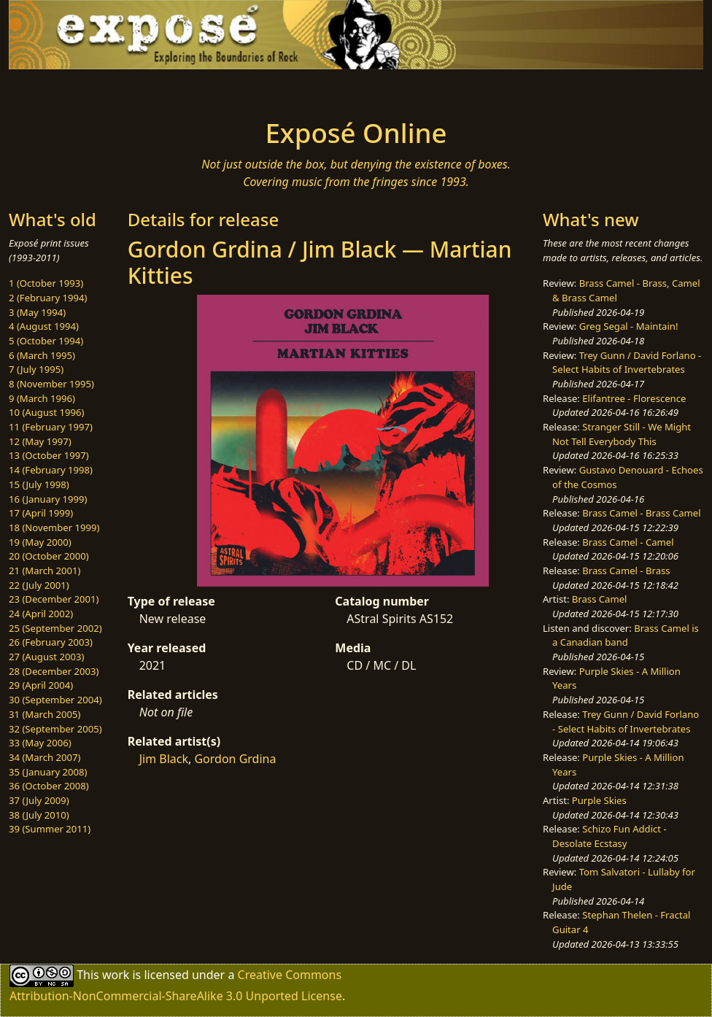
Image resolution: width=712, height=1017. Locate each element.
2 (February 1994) (48, 297)
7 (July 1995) (36, 369)
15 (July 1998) (39, 484)
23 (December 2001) (53, 599)
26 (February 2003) (51, 642)
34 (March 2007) (44, 757)
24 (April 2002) (41, 613)
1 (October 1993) (46, 283)
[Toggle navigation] (131, 89)
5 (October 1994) (46, 340)
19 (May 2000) (40, 542)
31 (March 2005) (44, 714)
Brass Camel (599, 599)
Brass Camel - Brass (626, 570)
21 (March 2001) (44, 570)
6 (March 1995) (42, 355)
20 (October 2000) (49, 555)
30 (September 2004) (55, 699)
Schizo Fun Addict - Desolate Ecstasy (609, 836)
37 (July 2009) (39, 800)
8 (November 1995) (51, 383)
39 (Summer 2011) (49, 828)
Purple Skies (599, 800)
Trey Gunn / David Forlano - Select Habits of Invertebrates (626, 362)
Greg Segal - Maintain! (628, 326)
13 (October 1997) (49, 455)
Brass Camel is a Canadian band (625, 635)
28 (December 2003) (53, 671)
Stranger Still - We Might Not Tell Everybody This (621, 434)
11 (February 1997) (51, 426)
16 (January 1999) (48, 499)
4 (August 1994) (44, 326)
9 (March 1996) (42, 398)
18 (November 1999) (54, 527)
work (115, 974)
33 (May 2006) (40, 742)
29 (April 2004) (41, 685)
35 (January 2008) (48, 771)
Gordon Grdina (235, 759)
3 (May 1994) (37, 312)
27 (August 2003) (46, 656)
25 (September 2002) (55, 628)
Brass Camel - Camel (627, 542)
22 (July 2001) (39, 585)
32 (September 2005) (55, 728)
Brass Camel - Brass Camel (641, 512)
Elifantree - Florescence (634, 398)
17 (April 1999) (41, 512)
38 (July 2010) (39, 814)
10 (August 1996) (46, 412)
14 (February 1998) (51, 469)
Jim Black (163, 759)
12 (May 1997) (40, 441)
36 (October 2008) (49, 785)
